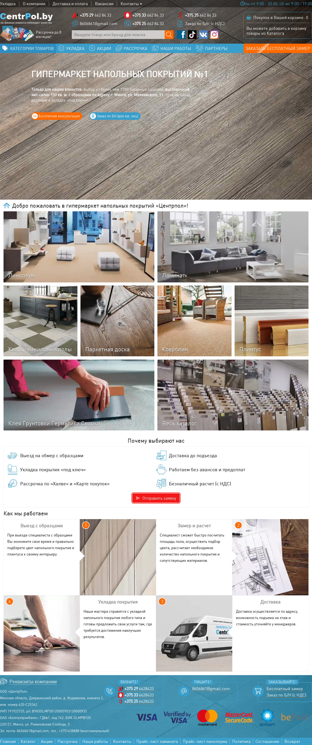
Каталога (275, 33)
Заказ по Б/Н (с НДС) (204, 23)
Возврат (292, 741)
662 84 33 (95, 15)
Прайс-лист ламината (157, 741)
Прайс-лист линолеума (205, 741)
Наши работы (95, 741)
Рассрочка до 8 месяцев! (48, 34)
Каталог (28, 741)
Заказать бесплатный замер (277, 48)
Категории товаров (32, 48)
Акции (47, 741)
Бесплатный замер (284, 688)
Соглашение (267, 741)
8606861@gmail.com (99, 23)
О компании (34, 3)
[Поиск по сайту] (169, 34)
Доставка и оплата (70, 3)
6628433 (139, 688)
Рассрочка (67, 741)
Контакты (130, 3)
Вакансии (104, 3)
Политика (241, 741)
